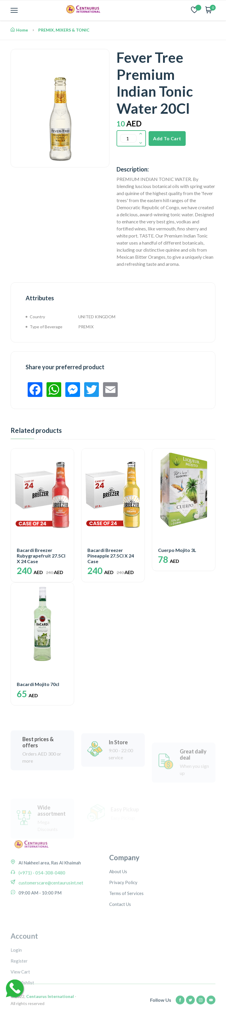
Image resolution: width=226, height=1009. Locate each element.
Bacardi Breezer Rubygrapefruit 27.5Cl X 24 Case (41, 555)
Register (19, 989)
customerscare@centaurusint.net (50, 898)
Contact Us (120, 926)
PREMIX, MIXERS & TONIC (63, 29)
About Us (118, 893)
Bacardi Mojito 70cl (38, 684)
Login (16, 979)
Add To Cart (167, 138)
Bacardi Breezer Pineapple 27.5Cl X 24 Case (110, 555)
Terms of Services (126, 915)
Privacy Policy (123, 904)
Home (19, 29)
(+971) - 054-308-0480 (41, 888)
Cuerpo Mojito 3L (177, 550)
